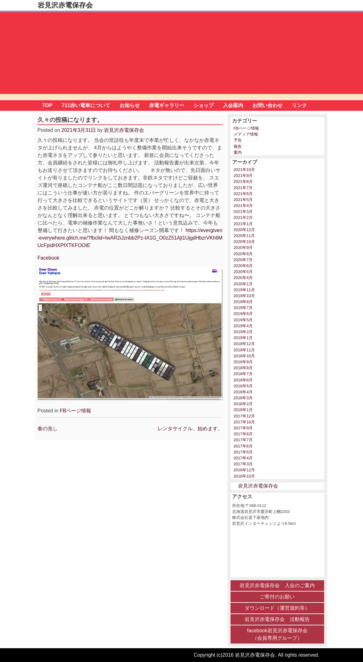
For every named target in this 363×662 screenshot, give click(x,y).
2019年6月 (243, 313)
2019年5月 (243, 320)
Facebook (49, 258)
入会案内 (233, 105)
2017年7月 (243, 439)
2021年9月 (243, 175)
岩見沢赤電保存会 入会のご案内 (277, 585)
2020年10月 (244, 241)
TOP (47, 105)
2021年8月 (243, 181)
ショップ (204, 105)
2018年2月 (243, 403)
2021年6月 (243, 193)
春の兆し (48, 428)
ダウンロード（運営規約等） (277, 608)
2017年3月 (243, 464)
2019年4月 (243, 325)
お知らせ (130, 105)
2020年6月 (243, 265)
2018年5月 (243, 386)
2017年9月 (243, 428)
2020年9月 (243, 247)
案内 (238, 152)
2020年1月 (243, 284)
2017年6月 (243, 446)
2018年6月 (243, 380)
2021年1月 (243, 223)
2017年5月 (243, 452)
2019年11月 (244, 289)
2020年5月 (243, 271)
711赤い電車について (86, 105)
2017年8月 (243, 434)
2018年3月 (243, 398)
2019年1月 (243, 337)
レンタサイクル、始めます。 (190, 428)
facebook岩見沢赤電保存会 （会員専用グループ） (277, 634)
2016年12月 (244, 470)
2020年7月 (243, 259)
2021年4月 (243, 205)
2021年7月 (243, 187)
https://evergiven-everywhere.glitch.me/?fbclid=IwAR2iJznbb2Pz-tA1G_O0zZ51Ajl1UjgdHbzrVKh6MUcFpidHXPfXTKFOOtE (130, 238)
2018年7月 (243, 373)
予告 (238, 140)
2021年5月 (243, 199)
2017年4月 (243, 458)
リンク (299, 105)
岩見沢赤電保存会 (65, 5)
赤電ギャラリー (166, 105)
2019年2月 (243, 331)
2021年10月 (244, 169)
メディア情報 (246, 134)
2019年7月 (243, 307)
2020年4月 (243, 277)
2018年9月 (243, 361)
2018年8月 (243, 367)
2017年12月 (244, 416)
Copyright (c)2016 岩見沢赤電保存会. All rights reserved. (256, 655)
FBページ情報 (75, 410)
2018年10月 (244, 356)
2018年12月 (244, 343)
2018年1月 (243, 409)
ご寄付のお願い (277, 596)
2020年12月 (244, 229)
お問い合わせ (267, 105)
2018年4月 (243, 392)
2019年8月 (243, 301)
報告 (238, 146)
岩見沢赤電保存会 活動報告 (277, 619)
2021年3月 (243, 211)
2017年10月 (244, 422)
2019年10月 (244, 295)
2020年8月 (243, 253)
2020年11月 (244, 235)
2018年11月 (244, 350)
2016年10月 (244, 476)
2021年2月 (243, 217)
